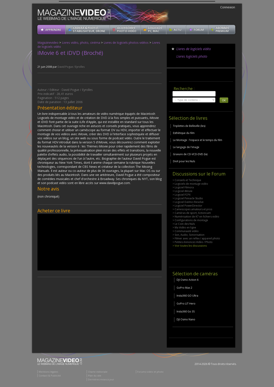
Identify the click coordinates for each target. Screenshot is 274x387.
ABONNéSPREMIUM (222, 29)
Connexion (227, 7)
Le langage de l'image (186, 147)
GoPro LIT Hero (186, 303)
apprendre (53, 30)
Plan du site (94, 375)
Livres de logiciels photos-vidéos (126, 42)
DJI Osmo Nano (186, 319)
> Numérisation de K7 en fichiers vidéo (196, 216)
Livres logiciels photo (191, 56)
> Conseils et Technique (187, 180)
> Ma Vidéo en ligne (184, 227)
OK (224, 100)
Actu (177, 30)
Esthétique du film (184, 133)
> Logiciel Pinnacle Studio (188, 198)
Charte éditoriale (97, 371)
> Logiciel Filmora (183, 187)
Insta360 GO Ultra (187, 295)
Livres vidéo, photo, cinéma (81, 42)
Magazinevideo (47, 42)
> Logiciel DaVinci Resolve (188, 202)
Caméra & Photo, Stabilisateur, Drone (89, 29)
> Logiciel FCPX (182, 194)
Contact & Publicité (50, 375)
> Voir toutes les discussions (190, 246)
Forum (199, 30)
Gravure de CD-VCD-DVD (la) (190, 154)
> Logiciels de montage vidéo (190, 184)
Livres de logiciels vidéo (193, 48)
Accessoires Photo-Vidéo (126, 29)
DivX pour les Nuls (184, 161)
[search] (194, 93)
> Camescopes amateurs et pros (192, 209)
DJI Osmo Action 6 (187, 280)
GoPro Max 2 (184, 288)
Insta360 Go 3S (186, 311)
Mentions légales (48, 371)
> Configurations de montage (190, 220)
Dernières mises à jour (101, 379)
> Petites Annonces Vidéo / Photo (193, 242)
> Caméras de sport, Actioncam (192, 213)
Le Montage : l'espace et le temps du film (197, 140)
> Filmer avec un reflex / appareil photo (196, 238)
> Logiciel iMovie (182, 191)
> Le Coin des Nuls (184, 224)
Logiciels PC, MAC (155, 29)
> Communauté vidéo (186, 231)
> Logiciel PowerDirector (187, 205)
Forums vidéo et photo (150, 371)
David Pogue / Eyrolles (71, 67)
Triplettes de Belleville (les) (189, 126)
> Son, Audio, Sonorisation (188, 235)
